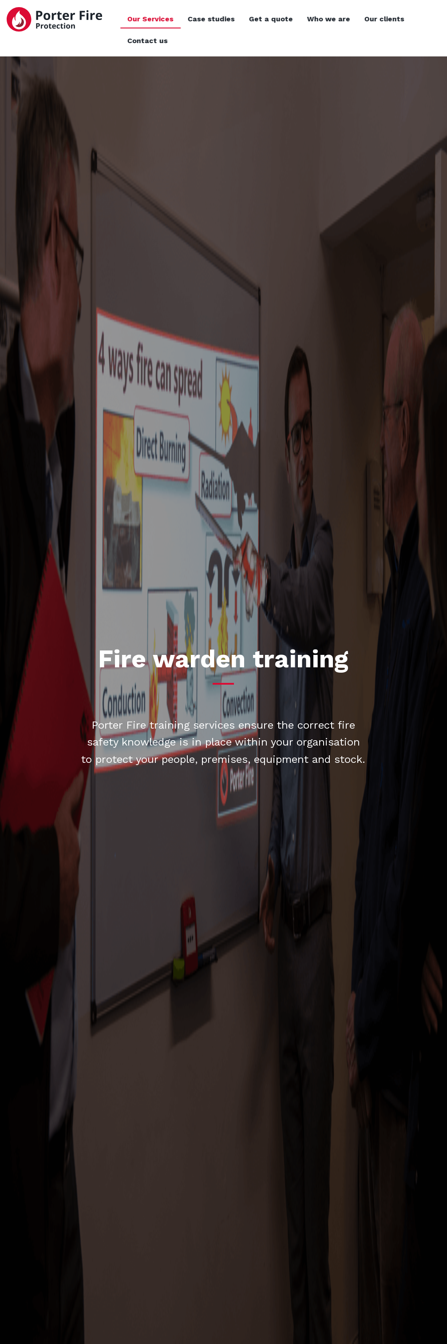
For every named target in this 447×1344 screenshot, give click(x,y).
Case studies (245, 19)
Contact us (182, 40)
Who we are (363, 19)
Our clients (419, 19)
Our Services (185, 19)
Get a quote (306, 19)
